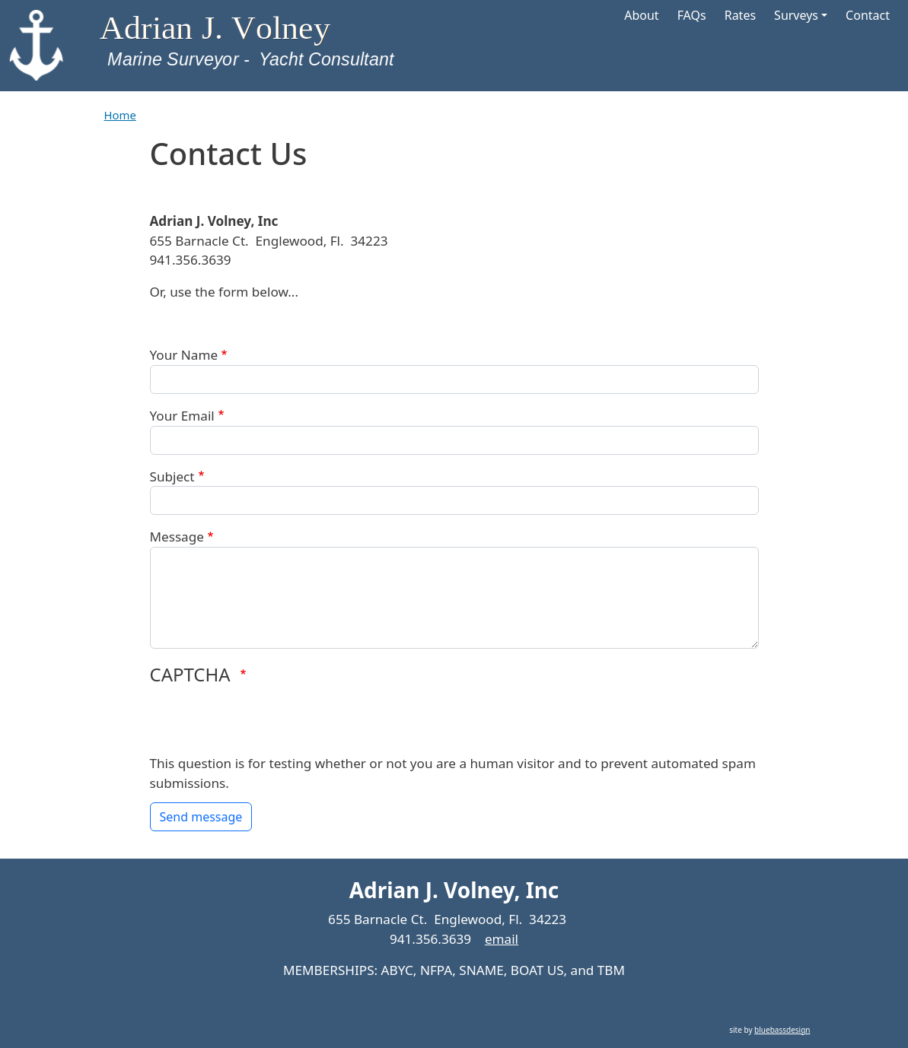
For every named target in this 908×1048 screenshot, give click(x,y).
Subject (172, 476)
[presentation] (265, 724)
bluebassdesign (782, 1029)
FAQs (691, 15)
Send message (201, 816)
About (641, 15)
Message (177, 536)
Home (120, 114)
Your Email (182, 415)
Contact (868, 15)
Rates (740, 15)
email (501, 939)
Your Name (184, 355)
